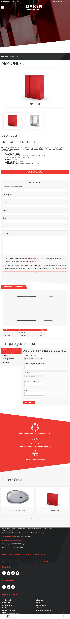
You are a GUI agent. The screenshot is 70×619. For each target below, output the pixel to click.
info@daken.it (5, 1)
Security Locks (7, 605)
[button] (32, 519)
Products (4, 56)
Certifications (41, 608)
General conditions (8, 610)
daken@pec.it (15, 1)
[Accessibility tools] (7, 616)
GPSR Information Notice (11, 613)
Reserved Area (41, 605)
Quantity (27, 390)
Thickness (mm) (29, 373)
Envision (45, 561)
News (38, 603)
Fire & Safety (6, 603)
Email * (5, 218)
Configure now (35, 172)
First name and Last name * (12, 187)
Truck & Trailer (7, 600)
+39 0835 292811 (11, 536)
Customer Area (57, 1)
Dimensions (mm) (30, 355)
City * (5, 202)
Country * (6, 210)
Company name (8, 195)
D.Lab (4, 608)
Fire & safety (13, 56)
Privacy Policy (62, 268)
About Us (39, 600)
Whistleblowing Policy (43, 610)
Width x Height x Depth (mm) (34, 364)
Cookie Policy (18, 554)
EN (65, 1)
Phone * (5, 226)
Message (6, 234)
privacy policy (34, 259)
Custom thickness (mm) (32, 381)
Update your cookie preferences (35, 554)
